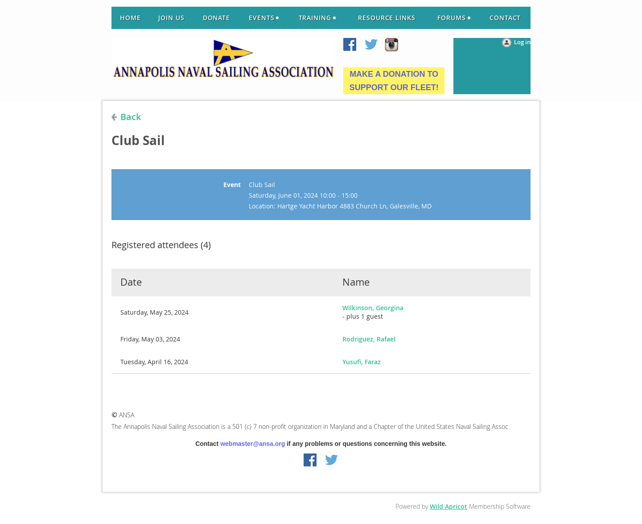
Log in (522, 42)
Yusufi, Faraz (361, 362)
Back (130, 117)
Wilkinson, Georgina (372, 308)
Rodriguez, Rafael (368, 339)
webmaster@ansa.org (252, 443)
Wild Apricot (448, 506)
